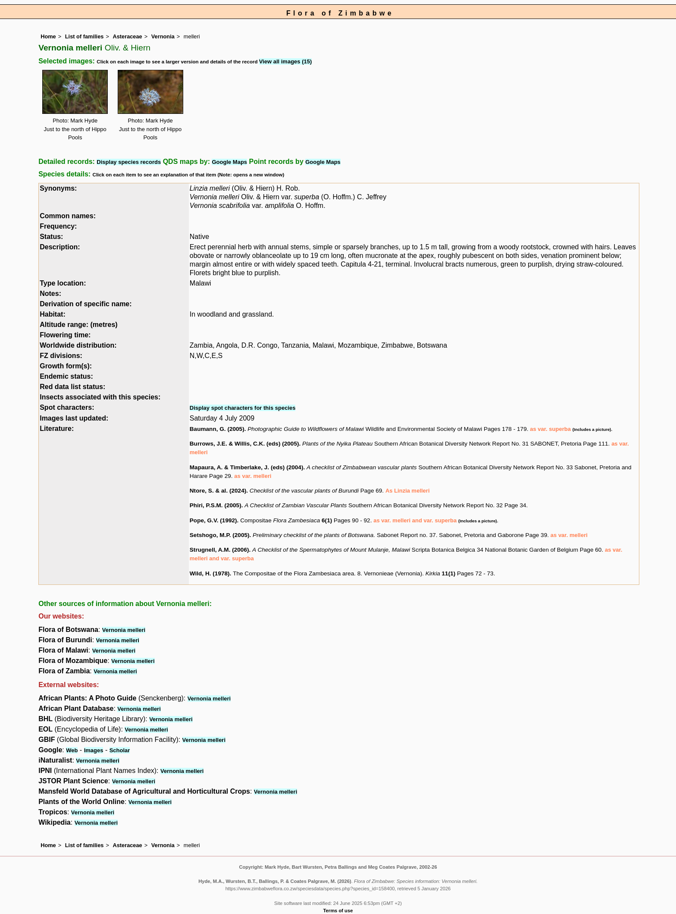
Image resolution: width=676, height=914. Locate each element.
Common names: (68, 216)
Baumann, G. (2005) (217, 429)
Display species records (129, 162)
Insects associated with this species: (100, 397)
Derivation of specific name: (85, 304)
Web (72, 750)
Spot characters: (67, 407)
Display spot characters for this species (243, 408)
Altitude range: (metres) (78, 324)
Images (93, 750)
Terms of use (338, 910)
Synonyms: (58, 188)
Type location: (63, 283)
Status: (51, 236)
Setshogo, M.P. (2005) (220, 535)
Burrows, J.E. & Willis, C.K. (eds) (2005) (244, 443)
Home (48, 36)
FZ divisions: (61, 355)
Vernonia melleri (123, 630)
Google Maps (229, 162)
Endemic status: (66, 376)
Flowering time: (65, 335)
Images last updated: (74, 418)
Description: (60, 247)
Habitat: (53, 314)
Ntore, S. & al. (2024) (218, 490)
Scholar (120, 750)
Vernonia (163, 36)
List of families (84, 36)
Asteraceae (127, 36)
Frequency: (58, 226)
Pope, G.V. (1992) (213, 520)
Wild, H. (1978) (210, 573)
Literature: (57, 428)
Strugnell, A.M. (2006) (219, 550)
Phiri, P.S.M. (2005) (215, 505)
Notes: (50, 293)
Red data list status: (72, 386)
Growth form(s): (66, 366)
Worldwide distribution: (78, 345)
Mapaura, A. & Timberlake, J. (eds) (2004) (247, 467)
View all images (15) (285, 61)
